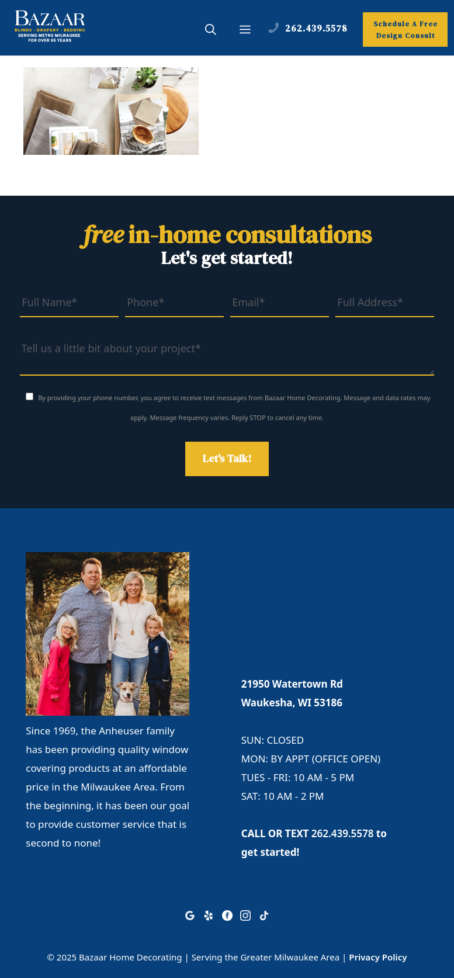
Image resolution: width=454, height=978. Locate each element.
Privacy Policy (378, 957)
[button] (210, 30)
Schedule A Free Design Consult (405, 29)
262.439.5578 (342, 833)
